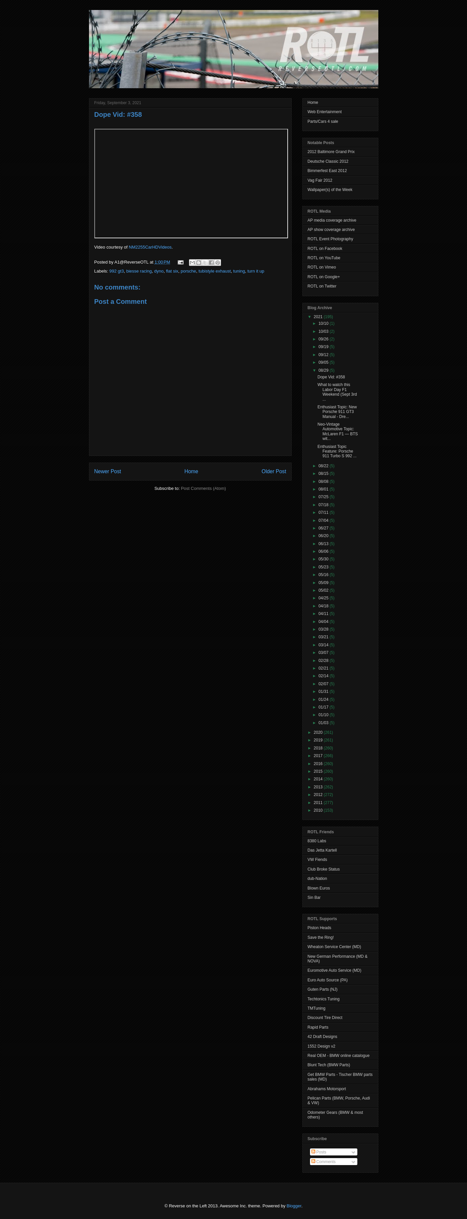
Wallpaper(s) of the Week (330, 189)
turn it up (255, 271)
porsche (188, 271)
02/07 (323, 684)
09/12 (323, 354)
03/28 (323, 629)
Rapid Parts (318, 1027)
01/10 (323, 714)
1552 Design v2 (321, 1046)
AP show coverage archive (331, 229)
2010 (319, 810)
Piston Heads (319, 927)
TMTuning (317, 1008)
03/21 (323, 637)
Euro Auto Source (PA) (328, 980)
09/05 (323, 362)
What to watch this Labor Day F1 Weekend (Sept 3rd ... (337, 391)
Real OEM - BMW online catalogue (339, 1055)
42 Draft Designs (322, 1036)
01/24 (323, 699)
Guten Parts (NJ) (323, 989)
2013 (319, 787)
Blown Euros (319, 888)
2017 (319, 755)
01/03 (323, 722)
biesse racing (139, 271)
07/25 (323, 497)
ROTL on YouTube (324, 258)
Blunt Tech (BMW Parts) (329, 1065)
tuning (239, 271)
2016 (319, 763)
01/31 (323, 691)
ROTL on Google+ (324, 277)
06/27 (323, 528)
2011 (319, 802)
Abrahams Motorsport (327, 1089)
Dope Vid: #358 (118, 114)
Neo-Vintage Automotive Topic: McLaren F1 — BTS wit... (337, 431)
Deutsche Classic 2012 (328, 161)
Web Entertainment (325, 111)
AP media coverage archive (332, 220)
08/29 (323, 370)
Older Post (274, 471)
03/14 (323, 645)
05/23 (323, 567)
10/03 (323, 331)
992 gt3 (116, 271)
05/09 (323, 582)
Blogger (294, 1205)
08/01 (323, 489)
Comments (323, 1161)
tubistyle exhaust (215, 271)
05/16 (323, 574)
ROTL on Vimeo (322, 267)
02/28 (323, 660)
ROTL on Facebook (325, 248)
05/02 (323, 590)
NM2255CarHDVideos (150, 247)
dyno (159, 271)
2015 (319, 771)
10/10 (323, 323)
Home (191, 471)
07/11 (323, 512)
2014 (319, 779)
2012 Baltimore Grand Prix (331, 151)
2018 (319, 748)
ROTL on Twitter (322, 286)
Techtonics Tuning (324, 999)
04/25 (323, 598)
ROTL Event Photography (330, 239)
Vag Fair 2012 (320, 180)
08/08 (323, 481)
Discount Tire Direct (325, 1017)
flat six (172, 271)
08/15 (323, 473)
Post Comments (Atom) (203, 488)
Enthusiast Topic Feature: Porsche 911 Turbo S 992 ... (336, 451)
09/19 (323, 346)
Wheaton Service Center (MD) (334, 946)
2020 (319, 732)
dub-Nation (317, 878)
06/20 (323, 535)
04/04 (323, 621)
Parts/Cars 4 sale (323, 121)
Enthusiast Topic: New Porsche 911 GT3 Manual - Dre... (337, 412)
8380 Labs (317, 841)
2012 (319, 794)
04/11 (323, 613)
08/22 (323, 466)
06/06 (323, 551)
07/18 (323, 505)
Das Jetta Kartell (322, 850)
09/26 (323, 339)
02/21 (323, 668)
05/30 (323, 559)
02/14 (323, 676)
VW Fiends (317, 859)
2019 (319, 740)
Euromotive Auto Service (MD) (334, 970)
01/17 (323, 707)
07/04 (323, 520)
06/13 (323, 543)
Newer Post (107, 471)
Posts (318, 1152)
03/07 (323, 652)
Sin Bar (314, 897)
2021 (319, 316)
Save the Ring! (321, 937)
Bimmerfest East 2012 (327, 170)
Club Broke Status (324, 869)
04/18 (323, 606)
